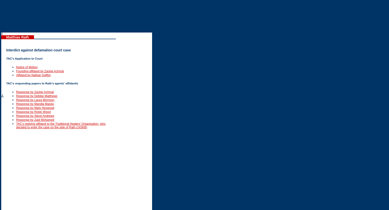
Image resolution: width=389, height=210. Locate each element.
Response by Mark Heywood (35, 108)
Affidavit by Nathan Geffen (33, 75)
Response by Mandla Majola (35, 104)
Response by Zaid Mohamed (35, 120)
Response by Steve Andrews (35, 116)
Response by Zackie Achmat (35, 92)
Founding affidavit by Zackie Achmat (40, 71)
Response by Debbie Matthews (36, 96)
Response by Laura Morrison (35, 100)
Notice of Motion (27, 67)
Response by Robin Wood (33, 112)
